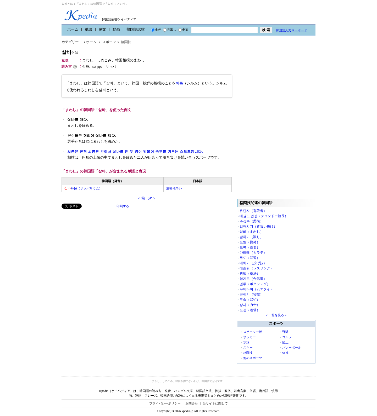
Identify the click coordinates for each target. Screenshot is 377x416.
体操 (285, 353)
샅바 (70, 52)
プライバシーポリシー (165, 403)
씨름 (179, 83)
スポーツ (109, 42)
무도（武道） (250, 258)
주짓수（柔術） (251, 221)
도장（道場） (250, 310)
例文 (102, 29)
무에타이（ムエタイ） (257, 289)
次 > (151, 198)
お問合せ (191, 403)
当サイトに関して (215, 403)
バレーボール (291, 347)
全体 (156, 29)
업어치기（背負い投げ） (258, 226)
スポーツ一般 (252, 332)
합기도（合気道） (253, 279)
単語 (88, 29)
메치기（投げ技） (253, 263)
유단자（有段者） (253, 211)
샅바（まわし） (251, 232)
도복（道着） (250, 247)
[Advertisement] (101, 245)
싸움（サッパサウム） (83, 188)
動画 (116, 29)
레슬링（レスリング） (257, 268)
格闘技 (126, 42)
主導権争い (174, 188)
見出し (169, 29)
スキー (248, 347)
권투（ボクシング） (255, 284)
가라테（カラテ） (253, 253)
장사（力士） (250, 305)
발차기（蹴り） (251, 237)
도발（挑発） (250, 242)
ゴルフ (287, 337)
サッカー (249, 337)
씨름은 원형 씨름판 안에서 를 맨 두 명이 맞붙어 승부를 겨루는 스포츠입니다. (135, 151)
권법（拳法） (250, 273)
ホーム (72, 29)
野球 (285, 332)
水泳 (246, 342)
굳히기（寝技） (251, 294)
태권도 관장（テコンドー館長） (264, 216)
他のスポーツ (252, 358)
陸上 (285, 342)
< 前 (141, 198)
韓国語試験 (135, 29)
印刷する (123, 206)
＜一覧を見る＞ (276, 315)
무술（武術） (250, 300)
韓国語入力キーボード (291, 30)
